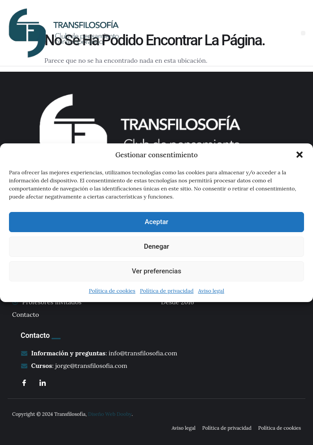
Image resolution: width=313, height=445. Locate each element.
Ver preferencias (156, 271)
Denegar (156, 246)
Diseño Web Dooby (109, 414)
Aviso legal (211, 290)
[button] (299, 154)
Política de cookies (112, 290)
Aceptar (157, 222)
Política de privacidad (167, 290)
